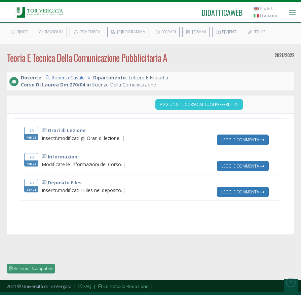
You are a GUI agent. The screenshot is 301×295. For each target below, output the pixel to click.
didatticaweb (222, 12)
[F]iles (256, 32)
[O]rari (165, 32)
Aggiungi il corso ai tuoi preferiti (199, 104)
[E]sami (196, 32)
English (264, 8)
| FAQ (82, 286)
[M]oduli (51, 32)
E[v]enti (226, 32)
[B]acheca (87, 32)
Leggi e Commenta (242, 139)
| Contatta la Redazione (120, 286)
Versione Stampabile (31, 268)
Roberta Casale (68, 77)
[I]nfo (19, 32)
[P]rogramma (128, 32)
